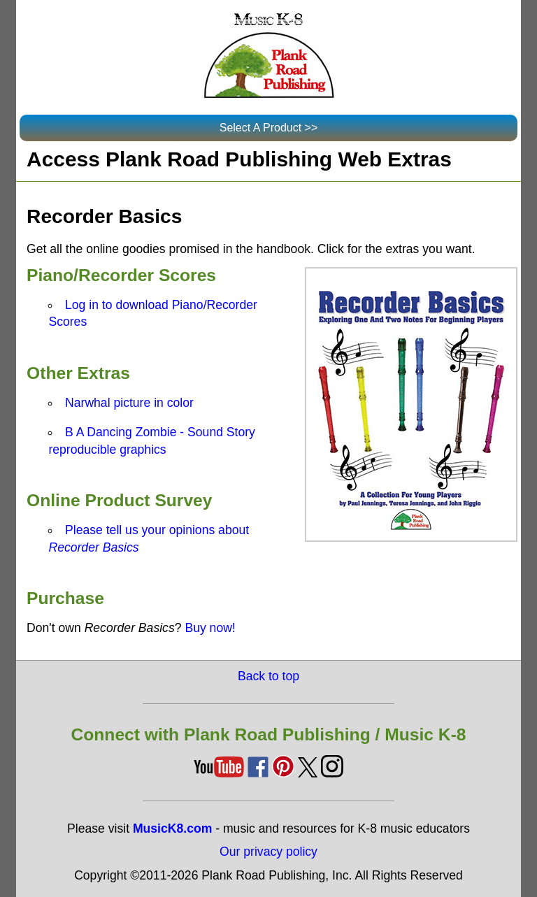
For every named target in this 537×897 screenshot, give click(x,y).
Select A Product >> (269, 128)
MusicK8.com (172, 828)
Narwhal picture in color (129, 403)
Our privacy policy (268, 852)
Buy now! (210, 628)
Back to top (268, 676)
